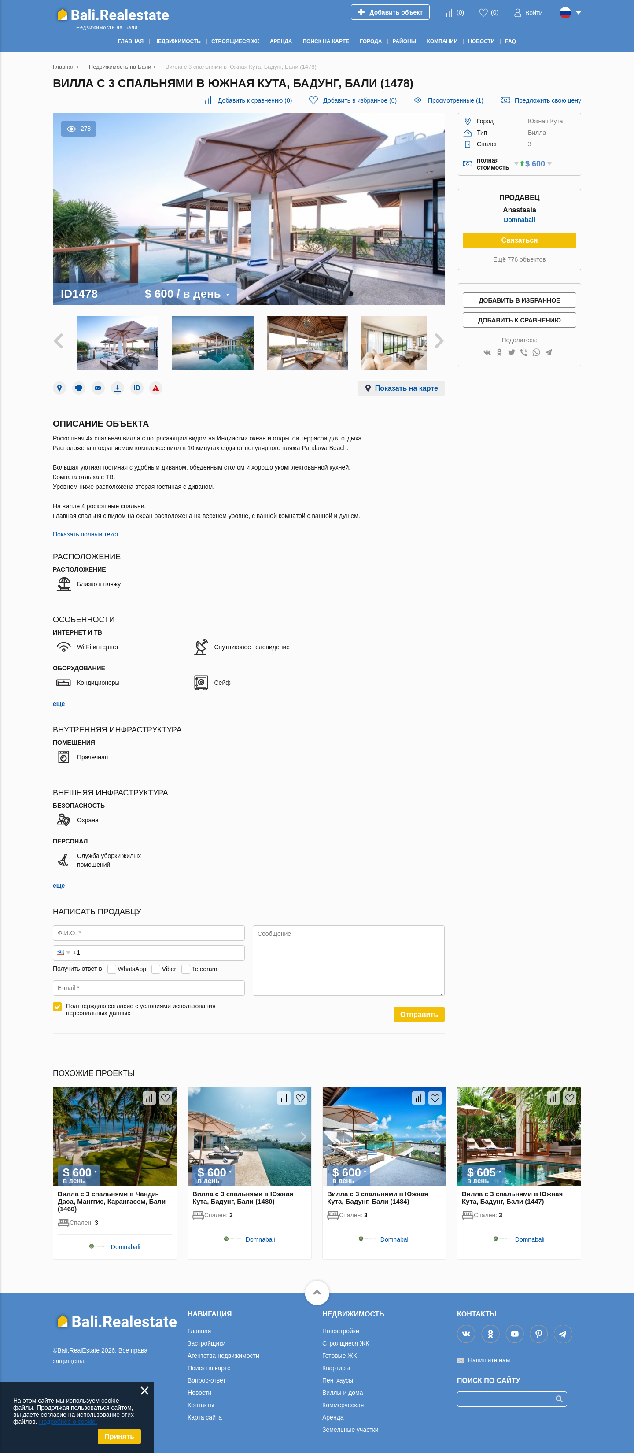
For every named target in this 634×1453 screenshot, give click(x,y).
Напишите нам (489, 1356)
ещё (59, 699)
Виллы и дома (342, 1388)
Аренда (333, 1413)
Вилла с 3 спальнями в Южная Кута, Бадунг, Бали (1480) (242, 1193)
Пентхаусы (337, 1376)
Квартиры (336, 1364)
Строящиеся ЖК (345, 1339)
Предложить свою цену (548, 100)
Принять (119, 1436)
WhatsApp (132, 965)
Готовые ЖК (339, 1351)
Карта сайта (205, 1413)
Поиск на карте (209, 1364)
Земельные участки (350, 1425)
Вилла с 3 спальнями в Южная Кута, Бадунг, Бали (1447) (512, 1193)
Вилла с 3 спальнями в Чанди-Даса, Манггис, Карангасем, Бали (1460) (112, 1197)
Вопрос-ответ (207, 1376)
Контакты (201, 1401)
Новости (199, 1388)
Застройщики (206, 1339)
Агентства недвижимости (223, 1351)
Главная (199, 1327)
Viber (169, 965)
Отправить (419, 1010)
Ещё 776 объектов (519, 259)
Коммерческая (343, 1401)
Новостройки (340, 1327)
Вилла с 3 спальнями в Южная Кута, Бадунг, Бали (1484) (377, 1193)
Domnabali (519, 219)
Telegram (204, 965)
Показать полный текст (86, 530)
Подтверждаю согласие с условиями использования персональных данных (141, 1005)
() (460, 12)
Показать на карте (406, 384)
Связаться (519, 240)
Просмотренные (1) (455, 100)
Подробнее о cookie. (68, 1421)
